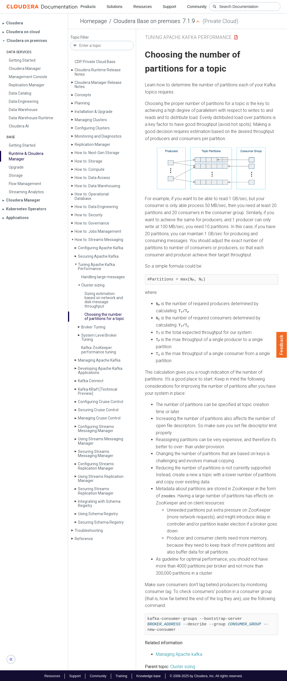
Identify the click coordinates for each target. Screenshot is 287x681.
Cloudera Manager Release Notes (98, 84)
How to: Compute (90, 169)
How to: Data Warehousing (97, 186)
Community (197, 6)
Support (169, 6)
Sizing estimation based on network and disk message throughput (104, 299)
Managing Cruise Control (99, 418)
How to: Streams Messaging (99, 239)
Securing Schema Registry (101, 522)
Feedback (281, 345)
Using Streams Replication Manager (100, 478)
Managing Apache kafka (179, 653)
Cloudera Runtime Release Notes (98, 72)
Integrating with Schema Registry (99, 503)
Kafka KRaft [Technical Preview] (97, 391)
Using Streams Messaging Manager (100, 441)
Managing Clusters (91, 120)
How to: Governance (92, 223)
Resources (142, 6)
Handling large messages (103, 277)
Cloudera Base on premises (147, 21)
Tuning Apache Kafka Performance (96, 266)
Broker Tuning (93, 327)
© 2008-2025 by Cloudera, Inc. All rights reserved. (206, 675)
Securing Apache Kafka (98, 256)
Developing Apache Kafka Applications (100, 370)
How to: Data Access (92, 177)
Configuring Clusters (92, 128)
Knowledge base (148, 675)
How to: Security (89, 215)
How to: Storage (88, 161)
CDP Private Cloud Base (95, 61)
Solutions (114, 6)
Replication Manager (92, 144)
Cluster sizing (93, 285)
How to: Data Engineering (96, 207)
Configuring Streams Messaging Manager (96, 428)
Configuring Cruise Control (100, 401)
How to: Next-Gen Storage (97, 153)
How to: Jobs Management (98, 231)
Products (87, 6)
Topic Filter (79, 37)
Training (121, 675)
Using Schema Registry (98, 514)
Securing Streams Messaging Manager (95, 453)
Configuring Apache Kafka (100, 248)
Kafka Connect (90, 381)
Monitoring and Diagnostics (98, 136)
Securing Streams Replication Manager (96, 491)
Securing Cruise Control (98, 410)
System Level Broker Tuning (99, 337)
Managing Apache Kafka (99, 360)
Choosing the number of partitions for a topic (104, 316)
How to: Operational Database (92, 196)
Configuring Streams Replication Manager (96, 466)
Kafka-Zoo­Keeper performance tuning (98, 349)
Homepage (93, 21)
